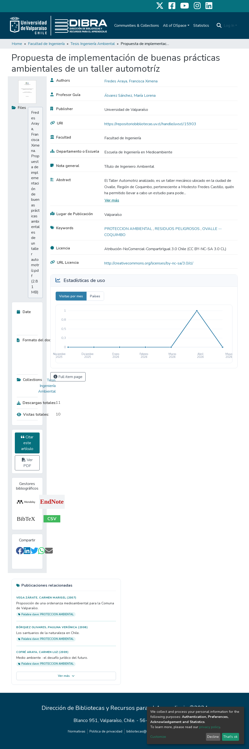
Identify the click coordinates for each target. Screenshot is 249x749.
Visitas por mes (71, 296)
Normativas (76, 731)
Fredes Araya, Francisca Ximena (131, 81)
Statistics (201, 25)
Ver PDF (27, 462)
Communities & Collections (136, 25)
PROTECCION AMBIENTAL (128, 228)
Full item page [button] (67, 376)
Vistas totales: (33, 414)
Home (17, 43)
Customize (158, 736)
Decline (213, 736)
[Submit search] (219, 25)
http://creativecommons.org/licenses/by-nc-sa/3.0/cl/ (148, 263)
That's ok (230, 736)
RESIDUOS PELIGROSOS (178, 228)
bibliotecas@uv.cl (139, 731)
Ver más (112, 200)
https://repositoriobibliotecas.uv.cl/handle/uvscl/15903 (150, 124)
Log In (229, 25)
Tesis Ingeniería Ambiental (93, 43)
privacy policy (209, 727)
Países (95, 296)
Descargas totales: (35, 402)
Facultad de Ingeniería (46, 43)
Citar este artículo (27, 442)
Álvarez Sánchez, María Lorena (130, 95)
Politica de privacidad (105, 731)
